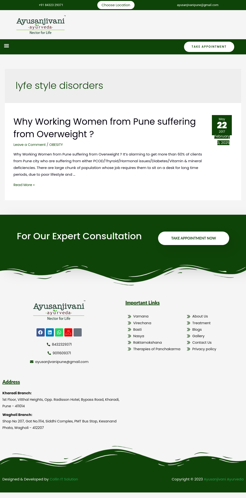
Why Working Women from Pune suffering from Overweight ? (90, 128)
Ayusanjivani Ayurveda (223, 484)
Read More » (24, 185)
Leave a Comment (30, 145)
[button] (6, 46)
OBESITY (57, 145)
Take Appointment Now (193, 241)
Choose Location (115, 5)
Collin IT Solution (64, 484)
